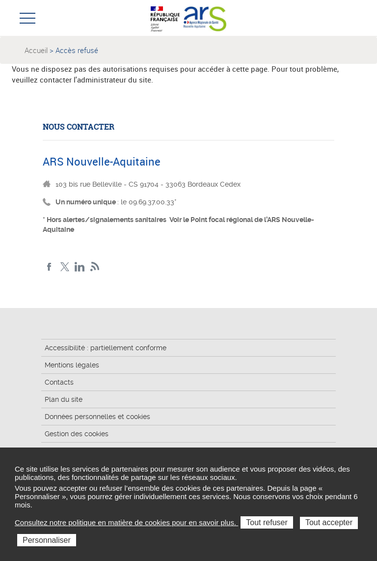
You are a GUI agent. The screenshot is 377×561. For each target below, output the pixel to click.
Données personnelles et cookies (97, 417)
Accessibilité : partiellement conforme (105, 348)
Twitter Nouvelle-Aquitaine (64, 267)
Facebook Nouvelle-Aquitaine (49, 267)
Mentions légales (72, 365)
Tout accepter (328, 522)
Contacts (59, 382)
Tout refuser (266, 522)
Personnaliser (47, 540)
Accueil (36, 50)
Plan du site (63, 399)
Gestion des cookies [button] (76, 434)
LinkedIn (79, 267)
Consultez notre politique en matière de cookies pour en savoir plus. (126, 522)
